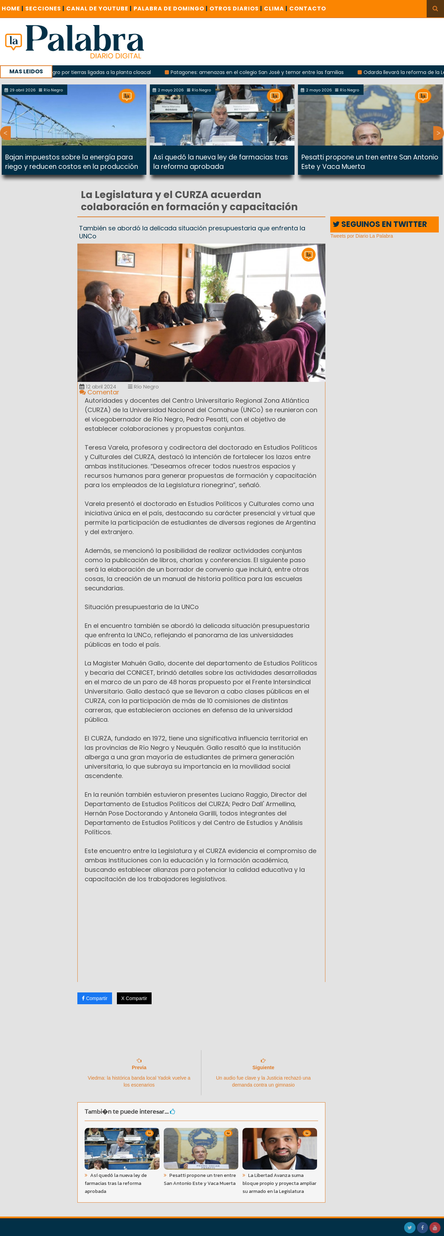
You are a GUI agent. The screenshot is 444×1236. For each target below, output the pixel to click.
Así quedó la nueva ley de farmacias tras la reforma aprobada (220, 162)
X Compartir (134, 998)
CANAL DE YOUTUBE (99, 9)
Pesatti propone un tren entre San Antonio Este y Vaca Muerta (200, 1179)
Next (438, 133)
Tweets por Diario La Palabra (361, 236)
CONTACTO (307, 9)
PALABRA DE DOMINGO (171, 9)
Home (13, 9)
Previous (5, 133)
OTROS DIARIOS (236, 9)
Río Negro (143, 386)
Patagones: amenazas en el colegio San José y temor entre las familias (263, 72)
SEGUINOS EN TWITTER (380, 224)
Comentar (99, 392)
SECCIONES (45, 9)
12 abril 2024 (97, 386)
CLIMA (276, 9)
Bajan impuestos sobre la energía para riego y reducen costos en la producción (71, 162)
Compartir (94, 998)
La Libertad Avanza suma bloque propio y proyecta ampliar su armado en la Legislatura (279, 1183)
